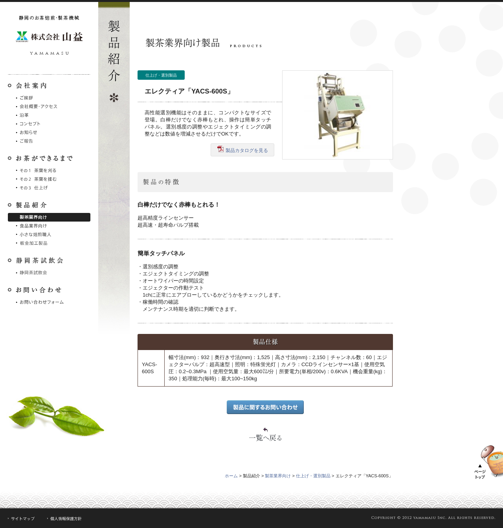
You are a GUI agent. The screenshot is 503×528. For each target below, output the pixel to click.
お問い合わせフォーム (49, 302)
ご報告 (49, 141)
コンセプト (49, 123)
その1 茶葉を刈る (49, 170)
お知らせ (49, 132)
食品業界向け (49, 226)
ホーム (231, 475)
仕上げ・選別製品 (313, 475)
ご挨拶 (49, 98)
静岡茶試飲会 (49, 272)
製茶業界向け (49, 217)
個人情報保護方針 (64, 518)
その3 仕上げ (49, 187)
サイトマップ (21, 518)
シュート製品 (49, 243)
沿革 (49, 115)
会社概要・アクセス (49, 106)
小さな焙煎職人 (49, 234)
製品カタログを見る (242, 149)
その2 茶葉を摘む (49, 179)
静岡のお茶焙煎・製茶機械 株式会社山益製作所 (49, 37)
